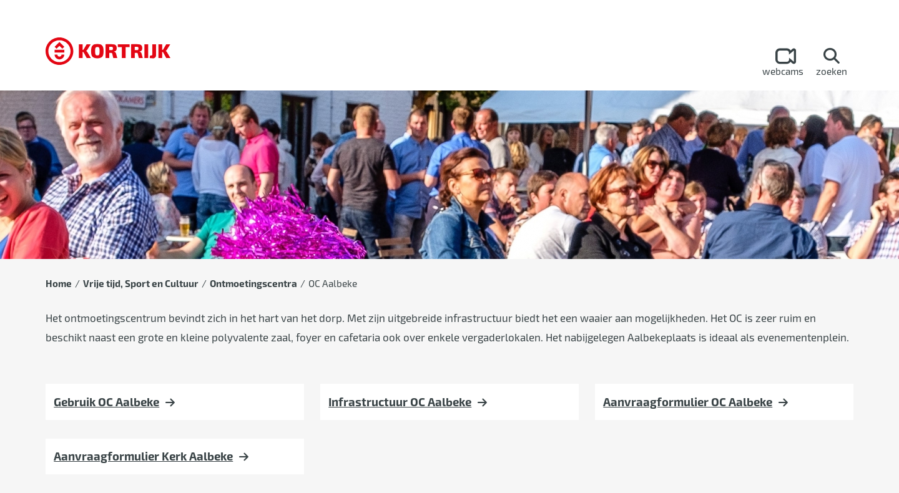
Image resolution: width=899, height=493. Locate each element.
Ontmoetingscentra (253, 283)
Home (59, 283)
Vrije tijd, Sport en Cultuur (141, 283)
